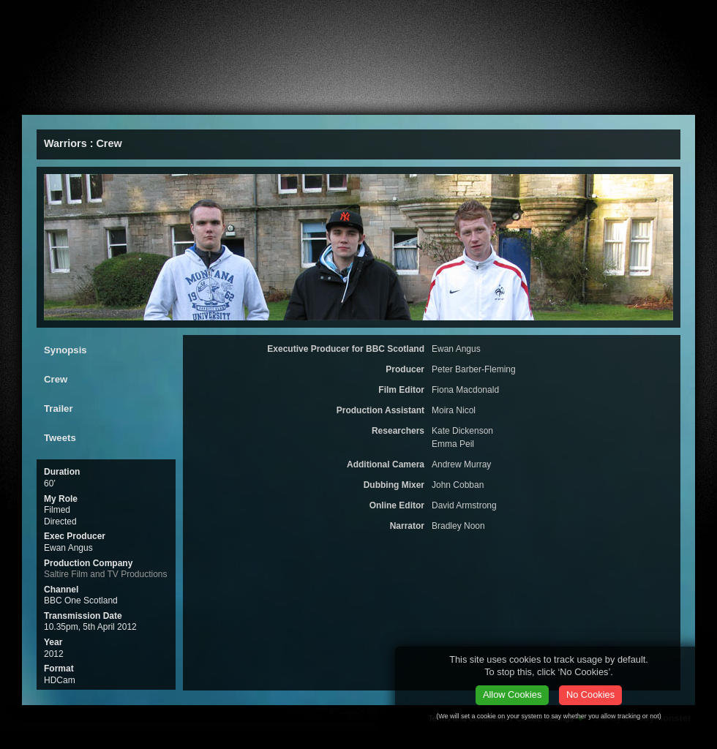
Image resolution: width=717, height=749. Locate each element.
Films (132, 99)
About (64, 99)
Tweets (60, 437)
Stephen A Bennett (95, 20)
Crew (55, 379)
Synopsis (65, 350)
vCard (599, 18)
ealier (271, 99)
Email (494, 14)
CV (350, 99)
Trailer (58, 408)
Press (198, 99)
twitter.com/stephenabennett (661, 18)
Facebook (633, 18)
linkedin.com (687, 18)
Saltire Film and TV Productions (106, 574)
